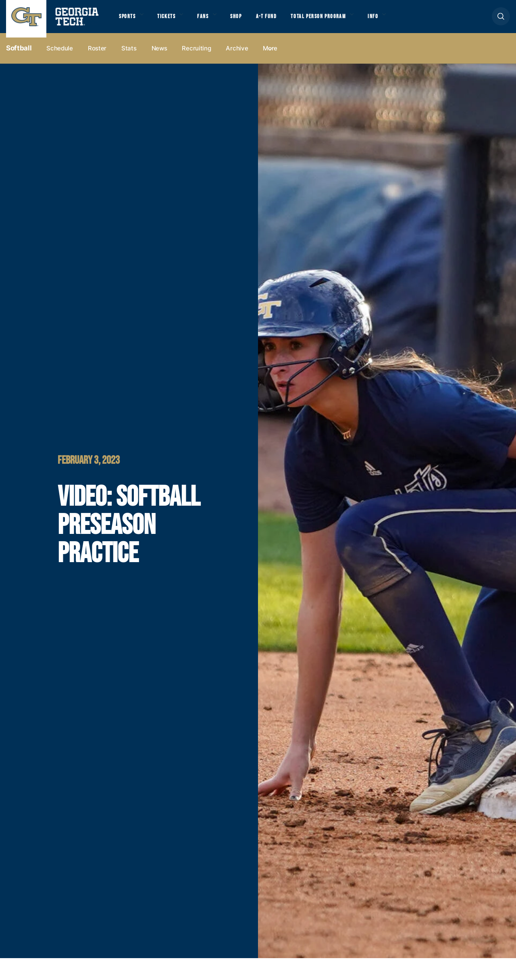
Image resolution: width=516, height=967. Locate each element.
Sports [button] (129, 21)
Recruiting (196, 57)
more (270, 57)
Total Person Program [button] (341, 21)
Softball (18, 57)
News (159, 57)
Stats (129, 57)
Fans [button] (213, 21)
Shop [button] (250, 21)
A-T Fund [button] (283, 21)
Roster (97, 57)
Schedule (59, 57)
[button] (501, 21)
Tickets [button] (172, 21)
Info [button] (403, 21)
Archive (237, 57)
